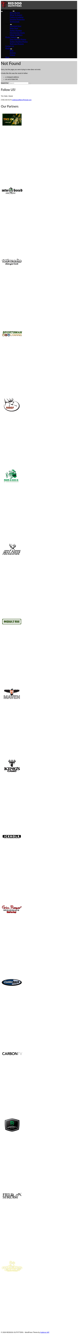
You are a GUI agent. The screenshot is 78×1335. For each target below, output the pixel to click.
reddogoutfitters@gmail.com (21, 100)
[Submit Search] (30, 83)
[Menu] (2, 11)
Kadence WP (44, 1332)
